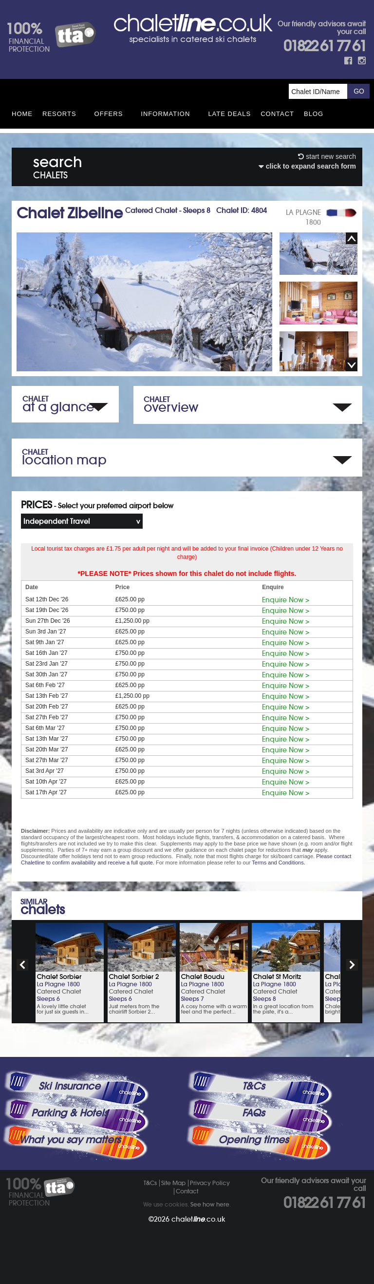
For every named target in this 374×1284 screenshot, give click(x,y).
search (57, 165)
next (352, 965)
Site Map (173, 1183)
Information (165, 113)
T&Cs (253, 1086)
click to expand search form (307, 166)
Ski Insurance (69, 1086)
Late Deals (229, 113)
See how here (209, 1204)
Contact (277, 113)
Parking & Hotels (69, 1113)
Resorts (59, 113)
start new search (327, 156)
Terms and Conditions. (278, 862)
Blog (313, 113)
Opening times (253, 1139)
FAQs (253, 1113)
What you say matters (69, 1139)
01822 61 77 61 (324, 46)
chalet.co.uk (198, 1219)
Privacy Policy (210, 1183)
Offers (108, 113)
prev (22, 965)
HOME (22, 113)
